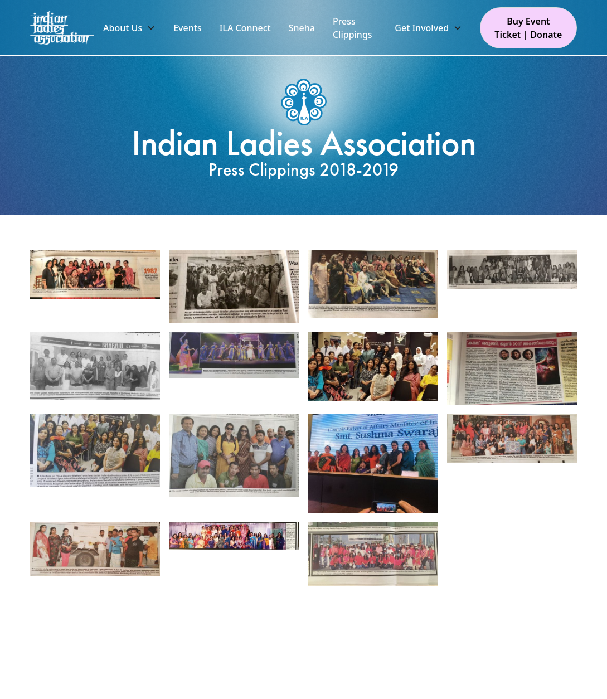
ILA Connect (245, 28)
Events (187, 28)
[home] (62, 28)
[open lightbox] (95, 274)
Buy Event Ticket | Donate (528, 28)
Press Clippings (352, 28)
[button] (129, 28)
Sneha (302, 28)
